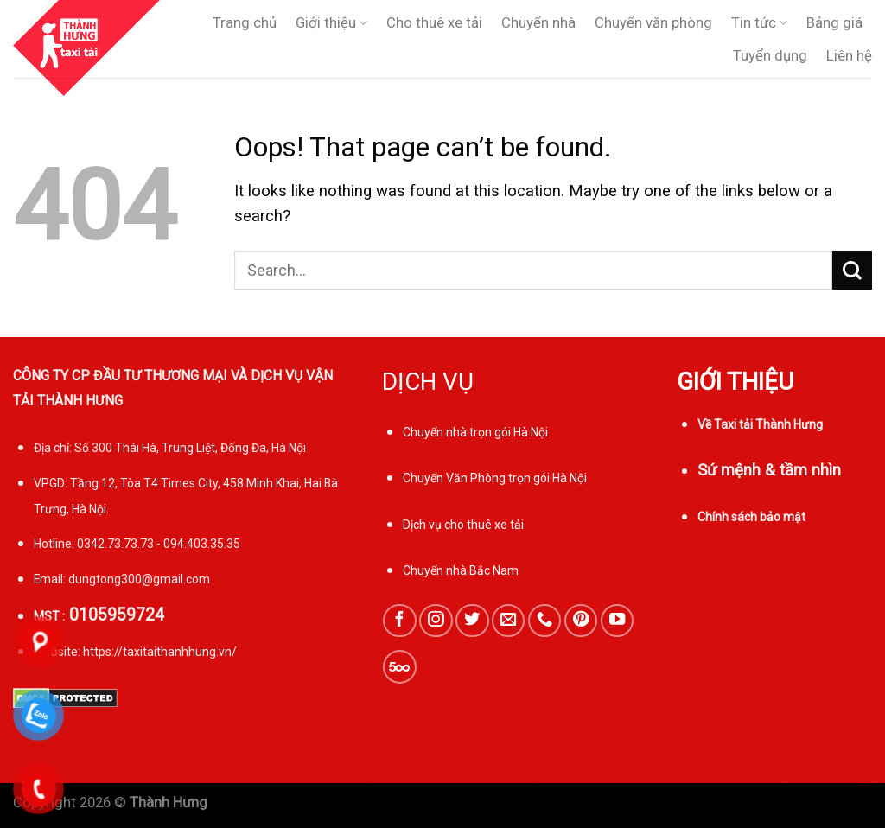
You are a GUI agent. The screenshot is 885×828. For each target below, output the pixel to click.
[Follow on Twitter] (471, 620)
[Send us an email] (508, 620)
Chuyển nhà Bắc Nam (461, 570)
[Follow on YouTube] (617, 620)
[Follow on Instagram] (435, 620)
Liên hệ (849, 56)
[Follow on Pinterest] (580, 620)
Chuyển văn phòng (653, 23)
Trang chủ (245, 23)
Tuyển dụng (770, 56)
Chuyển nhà (538, 23)
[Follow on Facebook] (399, 620)
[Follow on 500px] (399, 666)
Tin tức (759, 23)
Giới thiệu (331, 23)
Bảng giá (834, 23)
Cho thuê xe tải (434, 23)
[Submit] (852, 270)
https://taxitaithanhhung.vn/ (160, 652)
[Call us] (544, 620)
